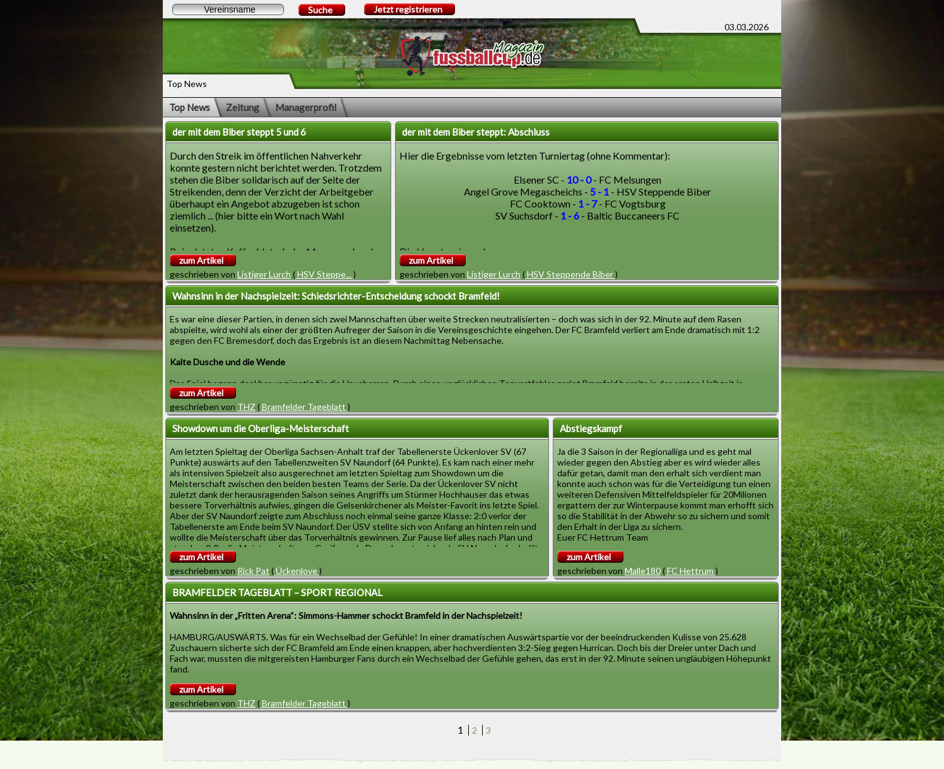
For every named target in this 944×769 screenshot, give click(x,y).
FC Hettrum (690, 570)
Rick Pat (253, 570)
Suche (320, 9)
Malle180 (643, 570)
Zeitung (242, 107)
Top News (189, 107)
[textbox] (228, 9)
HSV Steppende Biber (570, 274)
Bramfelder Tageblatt (304, 406)
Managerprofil (305, 107)
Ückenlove (296, 570)
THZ (246, 406)
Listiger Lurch (264, 274)
